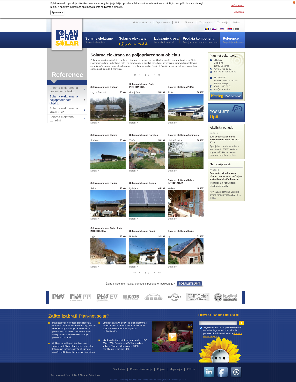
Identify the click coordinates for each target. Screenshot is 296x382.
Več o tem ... (237, 5)
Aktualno (189, 22)
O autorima (119, 369)
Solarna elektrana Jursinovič (183, 135)
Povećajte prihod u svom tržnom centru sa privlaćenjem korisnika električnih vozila (226, 176)
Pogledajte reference (234, 40)
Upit (177, 22)
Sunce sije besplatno (100, 40)
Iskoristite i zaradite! (166, 40)
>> (159, 75)
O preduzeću (163, 22)
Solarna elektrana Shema (103, 135)
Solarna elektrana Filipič (142, 231)
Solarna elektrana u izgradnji (63, 118)
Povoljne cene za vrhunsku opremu (201, 40)
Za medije (222, 22)
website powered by (119, 379)
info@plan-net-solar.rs (225, 71)
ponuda (221, 127)
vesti (220, 164)
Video (236, 22)
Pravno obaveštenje (141, 369)
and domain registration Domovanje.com (167, 379)
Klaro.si (132, 379)
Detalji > (94, 122)
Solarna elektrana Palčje (181, 87)
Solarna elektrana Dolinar (104, 87)
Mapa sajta (176, 369)
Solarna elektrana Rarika (181, 231)
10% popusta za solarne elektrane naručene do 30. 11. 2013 (225, 139)
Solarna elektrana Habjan (103, 183)
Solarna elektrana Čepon (142, 183)
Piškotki (191, 369)
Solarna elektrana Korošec (143, 135)
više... (233, 155)
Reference (67, 74)
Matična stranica (142, 22)
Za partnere (205, 22)
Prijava (161, 369)
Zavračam (239, 12)
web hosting (143, 379)
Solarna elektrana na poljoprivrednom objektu (64, 100)
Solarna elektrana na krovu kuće (64, 109)
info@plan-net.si (222, 89)
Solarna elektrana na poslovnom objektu (64, 89)
